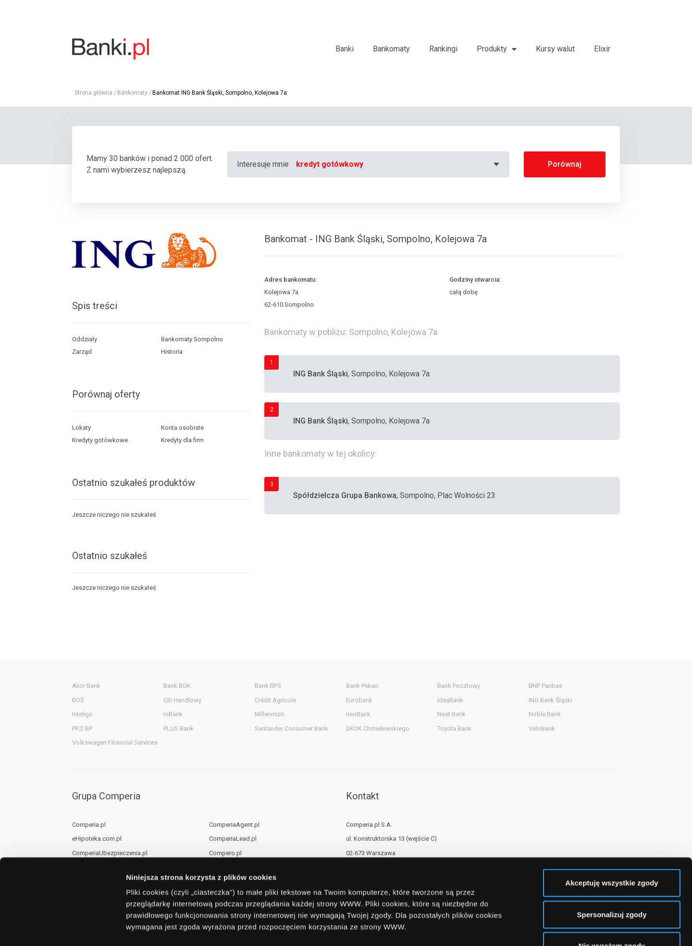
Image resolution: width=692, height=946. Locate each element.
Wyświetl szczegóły (547, 927)
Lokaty (81, 427)
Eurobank (359, 700)
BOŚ (78, 700)
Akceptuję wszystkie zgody (611, 809)
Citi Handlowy (182, 700)
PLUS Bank (178, 728)
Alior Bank (86, 685)
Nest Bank (451, 714)
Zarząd (82, 351)
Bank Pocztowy (458, 685)
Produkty (492, 48)
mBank (173, 714)
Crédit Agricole (275, 700)
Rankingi (443, 48)
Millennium (269, 714)
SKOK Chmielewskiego (377, 728)
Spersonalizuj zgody (611, 841)
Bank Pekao (362, 685)
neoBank (358, 714)
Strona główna (93, 92)
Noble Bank (545, 714)
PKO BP (82, 728)
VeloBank (542, 728)
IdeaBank (450, 700)
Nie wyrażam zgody (612, 872)
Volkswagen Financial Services (115, 742)
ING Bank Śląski (550, 700)
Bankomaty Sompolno (192, 339)
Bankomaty (391, 48)
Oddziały (84, 339)
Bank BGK (177, 685)
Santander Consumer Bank (291, 728)
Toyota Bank (454, 728)
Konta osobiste (182, 427)
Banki (344, 48)
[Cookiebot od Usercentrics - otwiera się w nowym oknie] (62, 927)
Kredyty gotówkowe (100, 440)
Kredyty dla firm (182, 440)
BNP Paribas (545, 685)
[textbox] (399, 164)
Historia (172, 351)
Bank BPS (268, 685)
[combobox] (399, 164)
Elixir (602, 48)
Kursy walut (555, 48)
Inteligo (82, 714)
